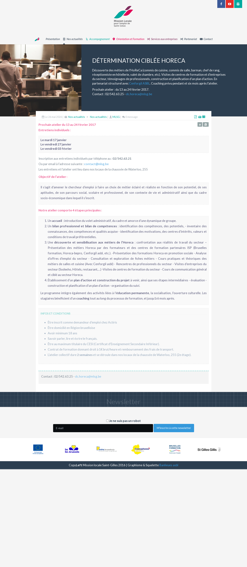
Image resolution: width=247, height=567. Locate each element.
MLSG (116, 127)
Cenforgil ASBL (150, 83)
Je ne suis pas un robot (123, 421)
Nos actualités (76, 127)
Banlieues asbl (168, 465)
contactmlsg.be (96, 174)
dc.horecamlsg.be (149, 94)
